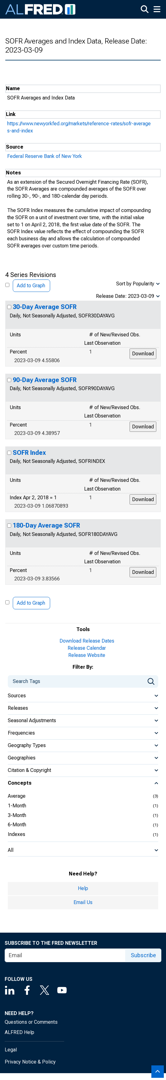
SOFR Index (29, 452)
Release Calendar (87, 648)
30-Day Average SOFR (45, 307)
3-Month (17, 815)
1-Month (17, 806)
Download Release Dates (86, 641)
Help (83, 888)
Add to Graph (31, 285)
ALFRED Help (19, 1032)
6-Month (17, 825)
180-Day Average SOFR (46, 525)
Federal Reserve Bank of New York (44, 156)
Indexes (16, 834)
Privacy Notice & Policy (30, 1062)
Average (17, 796)
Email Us (83, 902)
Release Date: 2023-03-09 (125, 296)
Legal (11, 1050)
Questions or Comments (31, 1022)
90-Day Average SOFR (45, 380)
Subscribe (143, 955)
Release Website (86, 655)
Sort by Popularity (135, 284)
